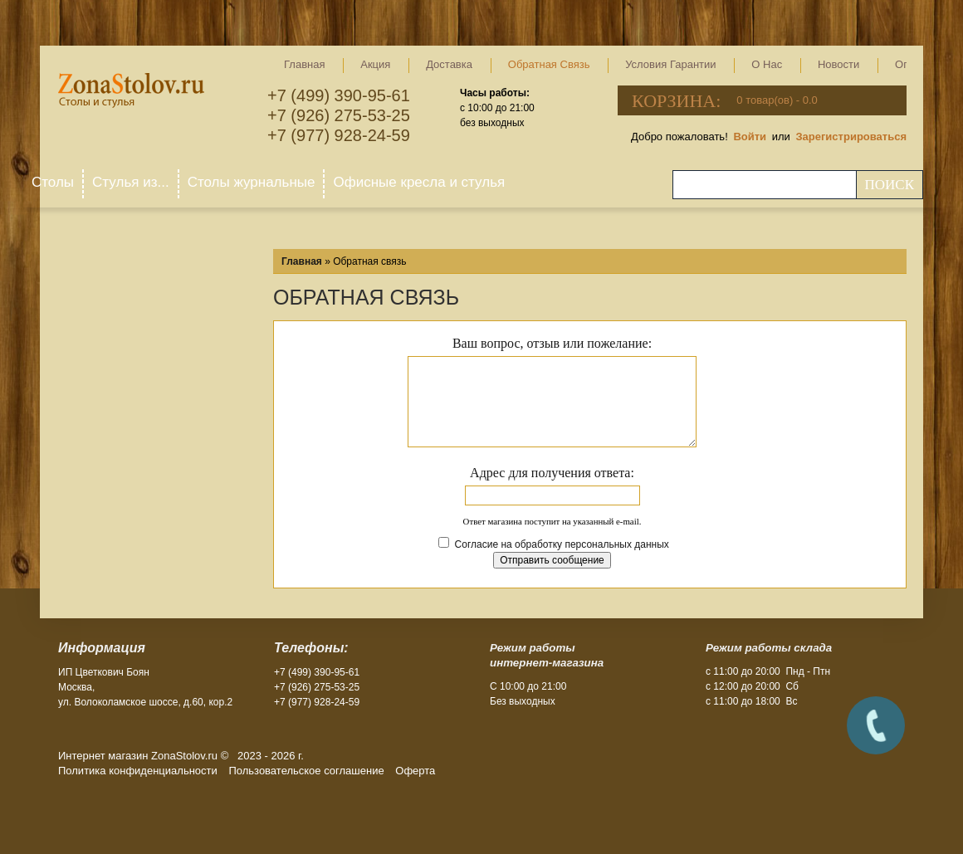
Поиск (889, 185)
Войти (749, 136)
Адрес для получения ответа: (552, 473)
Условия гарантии (670, 64)
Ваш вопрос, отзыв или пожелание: (552, 343)
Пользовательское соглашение (306, 770)
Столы (53, 182)
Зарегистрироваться (851, 136)
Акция (375, 64)
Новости (838, 64)
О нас (766, 64)
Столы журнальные (251, 182)
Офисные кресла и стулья (419, 182)
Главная (304, 64)
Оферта (415, 770)
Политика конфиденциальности (138, 770)
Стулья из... (130, 182)
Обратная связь (549, 64)
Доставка (449, 64)
